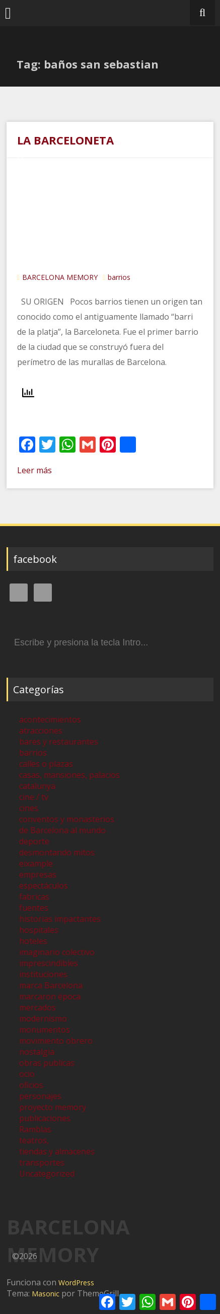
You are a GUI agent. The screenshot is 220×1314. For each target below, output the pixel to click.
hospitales (38, 929)
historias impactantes (60, 918)
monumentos (44, 1029)
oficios (31, 1084)
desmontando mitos (57, 852)
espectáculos (43, 885)
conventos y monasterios (66, 819)
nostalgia (36, 1051)
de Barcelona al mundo (62, 830)
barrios (119, 277)
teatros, (34, 1140)
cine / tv (33, 796)
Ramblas (35, 1129)
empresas (37, 874)
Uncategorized (47, 1173)
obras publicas (47, 1062)
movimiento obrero (56, 1040)
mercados (37, 1007)
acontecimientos (50, 719)
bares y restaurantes (58, 741)
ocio (27, 1073)
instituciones (43, 974)
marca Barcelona (51, 985)
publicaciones (44, 1118)
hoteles (33, 940)
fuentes (33, 907)
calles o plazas (46, 763)
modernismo (43, 1018)
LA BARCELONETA (65, 140)
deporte (34, 841)
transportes (41, 1162)
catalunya (37, 785)
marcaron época (50, 996)
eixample (36, 863)
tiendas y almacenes (57, 1151)
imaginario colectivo (57, 952)
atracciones (40, 730)
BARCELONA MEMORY (60, 277)
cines (28, 808)
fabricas (34, 896)
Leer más (34, 470)
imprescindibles (48, 963)
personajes (40, 1096)
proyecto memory (52, 1107)
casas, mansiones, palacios (69, 774)
